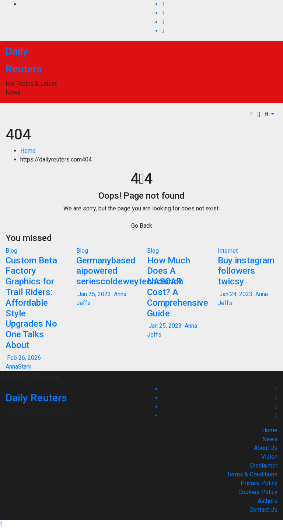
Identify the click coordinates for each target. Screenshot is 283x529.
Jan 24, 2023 (235, 294)
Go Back (141, 225)
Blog (11, 250)
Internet (228, 250)
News (269, 439)
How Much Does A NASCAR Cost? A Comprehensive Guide (177, 287)
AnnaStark (18, 366)
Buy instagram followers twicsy (246, 271)
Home (28, 150)
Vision (269, 456)
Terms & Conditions (252, 474)
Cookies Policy (257, 492)
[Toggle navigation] (259, 114)
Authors (267, 500)
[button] (269, 114)
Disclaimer (263, 465)
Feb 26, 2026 (24, 357)
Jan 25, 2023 (94, 294)
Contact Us (263, 509)
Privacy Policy (259, 483)
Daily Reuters (36, 398)
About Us (265, 447)
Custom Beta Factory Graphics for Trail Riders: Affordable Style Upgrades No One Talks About (31, 302)
